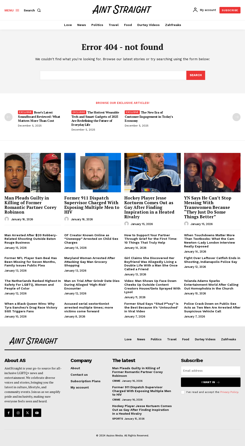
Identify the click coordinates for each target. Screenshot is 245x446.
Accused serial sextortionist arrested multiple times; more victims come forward (88, 307)
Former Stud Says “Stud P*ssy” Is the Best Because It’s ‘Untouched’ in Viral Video (151, 307)
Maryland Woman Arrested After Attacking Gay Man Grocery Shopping (89, 261)
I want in (211, 382)
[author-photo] (7, 219)
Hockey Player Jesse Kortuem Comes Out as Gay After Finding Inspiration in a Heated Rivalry (149, 207)
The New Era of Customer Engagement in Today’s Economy (149, 116)
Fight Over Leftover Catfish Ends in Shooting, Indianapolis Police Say (212, 260)
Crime (116, 380)
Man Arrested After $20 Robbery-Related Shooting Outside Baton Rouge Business (30, 238)
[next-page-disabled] (236, 117)
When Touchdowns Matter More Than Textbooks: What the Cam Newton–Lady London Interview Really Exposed (209, 240)
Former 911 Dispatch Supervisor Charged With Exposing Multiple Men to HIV (91, 205)
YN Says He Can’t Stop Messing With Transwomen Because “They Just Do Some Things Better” (207, 207)
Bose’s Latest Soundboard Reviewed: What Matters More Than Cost (39, 116)
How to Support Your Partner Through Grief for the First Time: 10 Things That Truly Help (150, 238)
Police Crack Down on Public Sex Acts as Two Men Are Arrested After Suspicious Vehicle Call (212, 307)
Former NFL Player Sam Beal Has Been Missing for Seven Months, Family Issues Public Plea (30, 261)
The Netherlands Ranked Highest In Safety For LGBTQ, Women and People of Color (32, 284)
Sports (117, 418)
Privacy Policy (229, 392)
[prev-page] (8, 117)
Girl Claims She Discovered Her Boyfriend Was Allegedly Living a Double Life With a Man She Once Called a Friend (151, 263)
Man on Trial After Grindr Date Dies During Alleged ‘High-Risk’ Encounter (92, 284)
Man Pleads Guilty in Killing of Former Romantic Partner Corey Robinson (30, 205)
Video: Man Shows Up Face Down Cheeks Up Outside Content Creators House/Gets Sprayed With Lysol (152, 286)
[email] (211, 370)
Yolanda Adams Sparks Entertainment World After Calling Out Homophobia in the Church (211, 284)
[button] (33, 10)
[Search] (195, 75)
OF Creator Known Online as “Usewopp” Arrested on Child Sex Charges (91, 238)
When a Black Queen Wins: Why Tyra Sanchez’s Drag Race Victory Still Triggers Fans (30, 307)
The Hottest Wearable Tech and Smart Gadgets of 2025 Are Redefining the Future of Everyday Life (95, 118)
